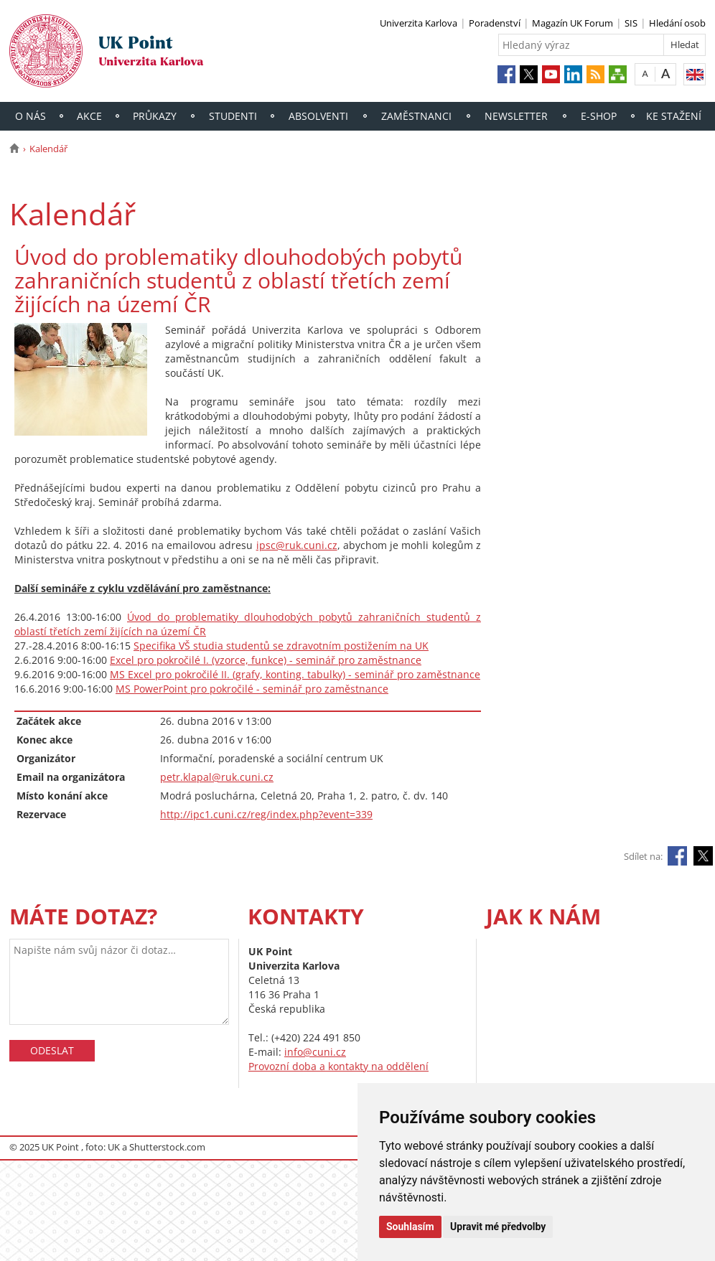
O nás (30, 116)
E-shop (599, 116)
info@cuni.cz (315, 1052)
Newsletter (516, 116)
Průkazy (155, 116)
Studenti (233, 116)
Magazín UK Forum (572, 23)
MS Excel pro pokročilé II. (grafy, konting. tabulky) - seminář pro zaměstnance (295, 674)
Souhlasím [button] (410, 1226)
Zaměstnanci (416, 116)
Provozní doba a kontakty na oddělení (338, 1066)
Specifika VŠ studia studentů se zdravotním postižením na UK (281, 645)
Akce (89, 116)
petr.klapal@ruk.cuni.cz (217, 777)
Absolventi (318, 116)
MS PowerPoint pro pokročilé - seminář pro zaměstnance (252, 688)
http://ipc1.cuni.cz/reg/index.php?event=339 (266, 814)
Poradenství (494, 23)
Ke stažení (673, 116)
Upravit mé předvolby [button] (498, 1226)
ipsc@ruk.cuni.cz (296, 545)
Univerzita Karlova (418, 23)
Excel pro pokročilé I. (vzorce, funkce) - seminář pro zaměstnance (265, 660)
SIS (631, 23)
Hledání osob (677, 23)
